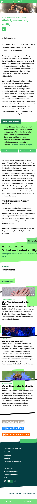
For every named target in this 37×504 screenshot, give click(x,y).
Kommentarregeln (11, 471)
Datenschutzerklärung (12, 461)
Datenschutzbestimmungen (21, 144)
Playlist (28, 502)
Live (9, 502)
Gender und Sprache (11, 474)
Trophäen (7, 458)
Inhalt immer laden (27, 151)
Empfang (7, 455)
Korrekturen (8, 468)
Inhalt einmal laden (10, 151)
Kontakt (7, 452)
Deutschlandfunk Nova (12, 448)
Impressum (8, 465)
